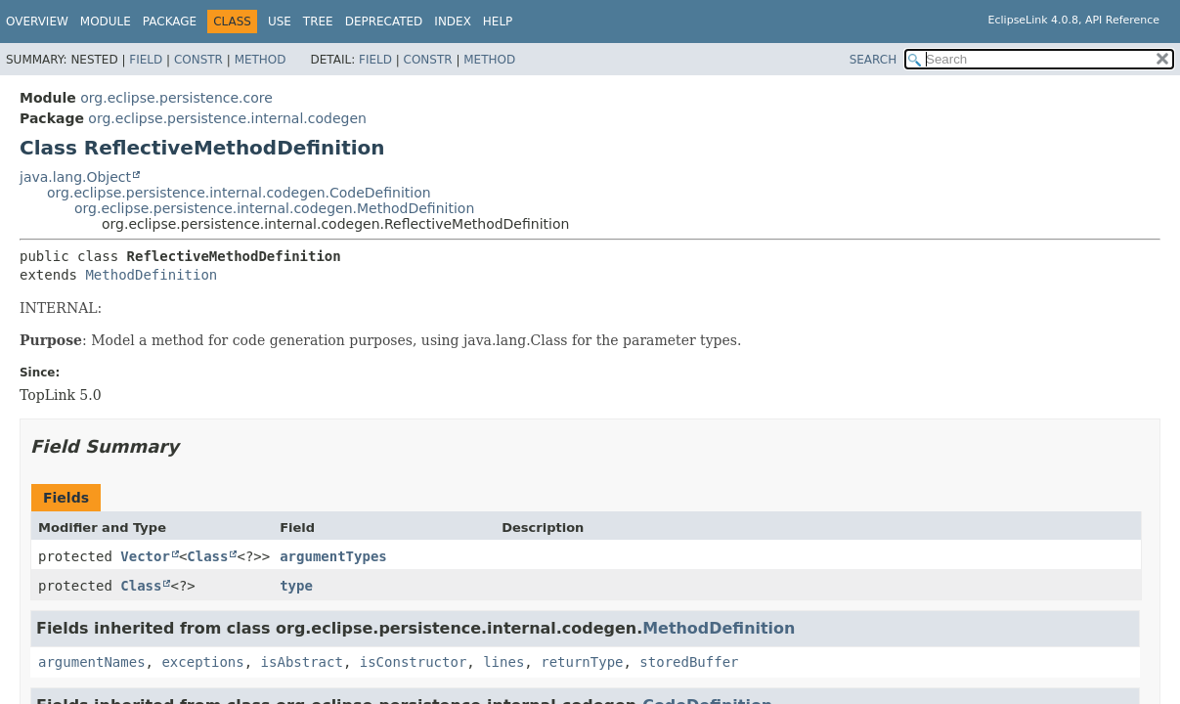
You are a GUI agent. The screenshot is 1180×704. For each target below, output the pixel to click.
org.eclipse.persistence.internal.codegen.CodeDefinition (239, 192)
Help (498, 21)
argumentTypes (333, 556)
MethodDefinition (151, 275)
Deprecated (384, 21)
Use (279, 21)
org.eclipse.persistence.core (176, 98)
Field (145, 59)
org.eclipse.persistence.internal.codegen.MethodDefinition (274, 208)
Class (207, 556)
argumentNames (92, 662)
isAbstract (302, 662)
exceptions (202, 662)
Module (105, 21)
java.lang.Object (75, 177)
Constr (198, 59)
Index (452, 21)
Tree (318, 21)
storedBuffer (688, 662)
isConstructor (413, 662)
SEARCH (873, 59)
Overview (37, 21)
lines (503, 662)
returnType (582, 662)
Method (260, 59)
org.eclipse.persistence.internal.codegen (227, 118)
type (296, 586)
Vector (145, 556)
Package (170, 21)
